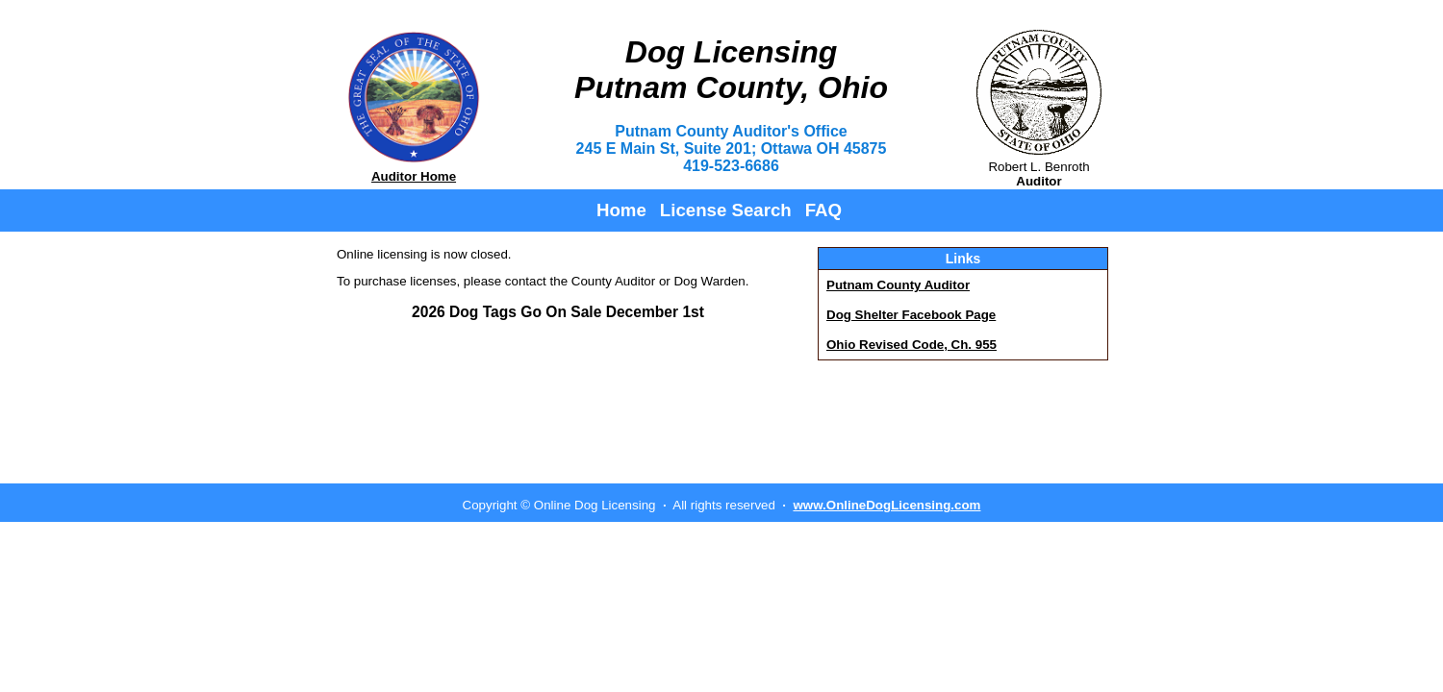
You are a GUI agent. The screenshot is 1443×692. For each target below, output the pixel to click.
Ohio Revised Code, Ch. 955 (911, 344)
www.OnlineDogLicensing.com (886, 505)
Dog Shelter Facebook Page (911, 315)
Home (621, 210)
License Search (726, 210)
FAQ (823, 210)
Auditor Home (413, 176)
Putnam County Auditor (898, 285)
